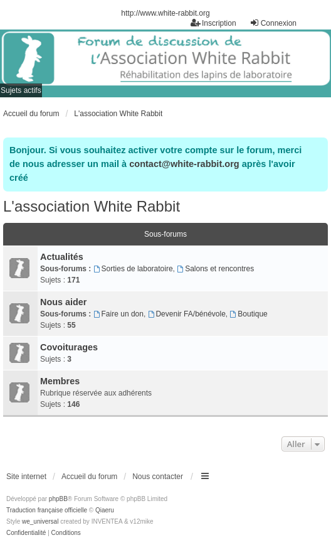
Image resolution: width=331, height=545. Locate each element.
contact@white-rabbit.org (184, 164)
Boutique (249, 314)
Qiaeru (104, 510)
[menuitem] (26, 533)
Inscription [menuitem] (213, 23)
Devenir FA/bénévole (187, 314)
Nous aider (63, 302)
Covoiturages (69, 347)
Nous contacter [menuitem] (157, 476)
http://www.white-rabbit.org (165, 13)
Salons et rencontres (215, 268)
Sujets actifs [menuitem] (21, 90)
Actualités (61, 257)
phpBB (58, 498)
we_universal (40, 521)
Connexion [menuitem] (273, 23)
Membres (60, 381)
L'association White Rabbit (91, 206)
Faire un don (118, 314)
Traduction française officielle (46, 510)
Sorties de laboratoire (133, 268)
